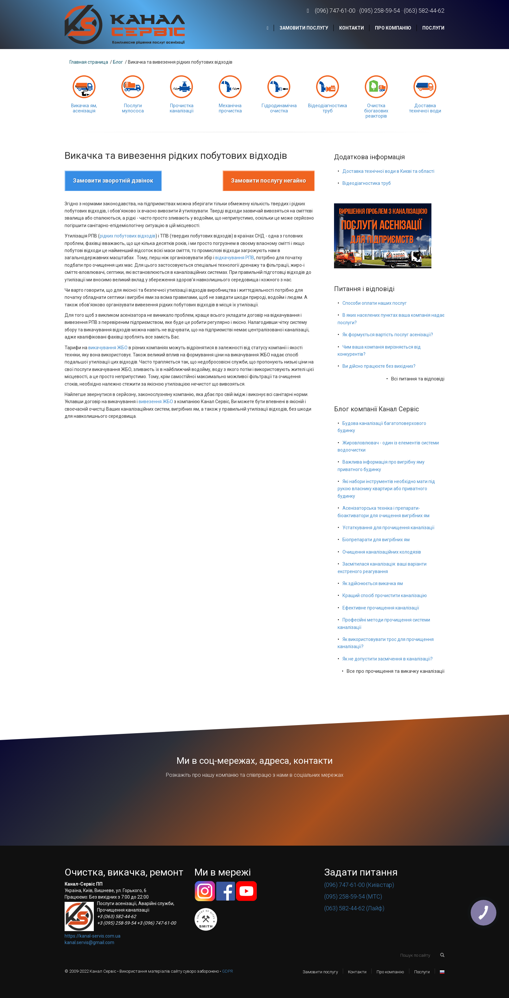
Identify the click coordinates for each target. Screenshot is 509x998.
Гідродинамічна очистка (279, 108)
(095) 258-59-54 (379, 10)
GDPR (227, 971)
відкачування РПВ (234, 257)
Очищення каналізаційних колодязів (381, 552)
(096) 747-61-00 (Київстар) (359, 884)
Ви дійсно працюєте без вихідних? (379, 366)
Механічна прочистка (230, 108)
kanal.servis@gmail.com (89, 942)
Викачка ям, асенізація (84, 108)
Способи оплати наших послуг (374, 303)
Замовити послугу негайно (268, 180)
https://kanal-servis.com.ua (92, 936)
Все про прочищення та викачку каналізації (395, 671)
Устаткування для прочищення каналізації (388, 527)
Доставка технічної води (425, 108)
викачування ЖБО (108, 347)
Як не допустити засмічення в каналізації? (387, 658)
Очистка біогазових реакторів (376, 111)
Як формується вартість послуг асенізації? (387, 334)
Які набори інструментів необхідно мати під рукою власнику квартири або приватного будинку (386, 489)
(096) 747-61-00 (335, 10)
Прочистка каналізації (181, 108)
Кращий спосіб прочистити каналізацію (384, 595)
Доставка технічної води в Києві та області (388, 171)
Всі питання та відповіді (417, 379)
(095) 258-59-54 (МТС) (353, 896)
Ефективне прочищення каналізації (380, 607)
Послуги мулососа (133, 108)
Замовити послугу (303, 28)
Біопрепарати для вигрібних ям (376, 539)
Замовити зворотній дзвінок (113, 180)
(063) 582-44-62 (424, 10)
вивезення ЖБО (156, 401)
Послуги (433, 28)
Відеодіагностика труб (327, 108)
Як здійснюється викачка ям (372, 583)
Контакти (351, 28)
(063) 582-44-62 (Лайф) (354, 908)
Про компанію (393, 28)
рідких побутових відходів (127, 235)
